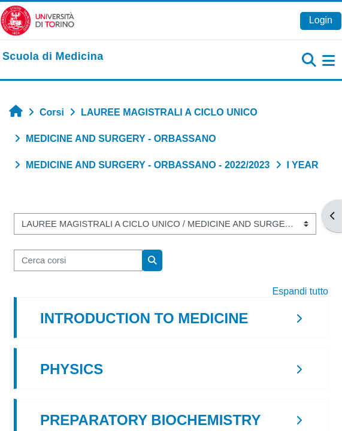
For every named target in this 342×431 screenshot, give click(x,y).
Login (320, 20)
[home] (53, 56)
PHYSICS (71, 369)
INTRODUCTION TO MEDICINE (144, 318)
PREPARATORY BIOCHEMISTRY (150, 420)
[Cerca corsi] (78, 260)
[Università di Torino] (37, 20)
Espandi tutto (300, 291)
